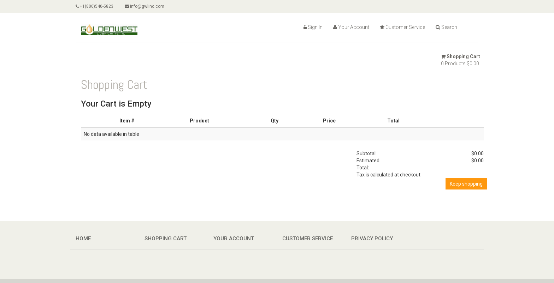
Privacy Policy (372, 238)
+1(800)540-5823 (94, 6)
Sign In (313, 27)
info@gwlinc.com (144, 6)
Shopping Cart (460, 56)
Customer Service (402, 27)
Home (83, 238)
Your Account (351, 27)
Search (446, 27)
